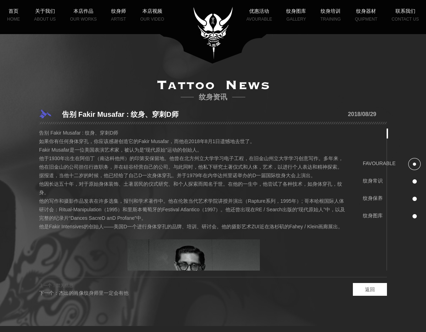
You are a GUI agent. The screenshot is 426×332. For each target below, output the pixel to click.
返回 (370, 289)
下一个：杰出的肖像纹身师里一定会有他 (84, 293)
